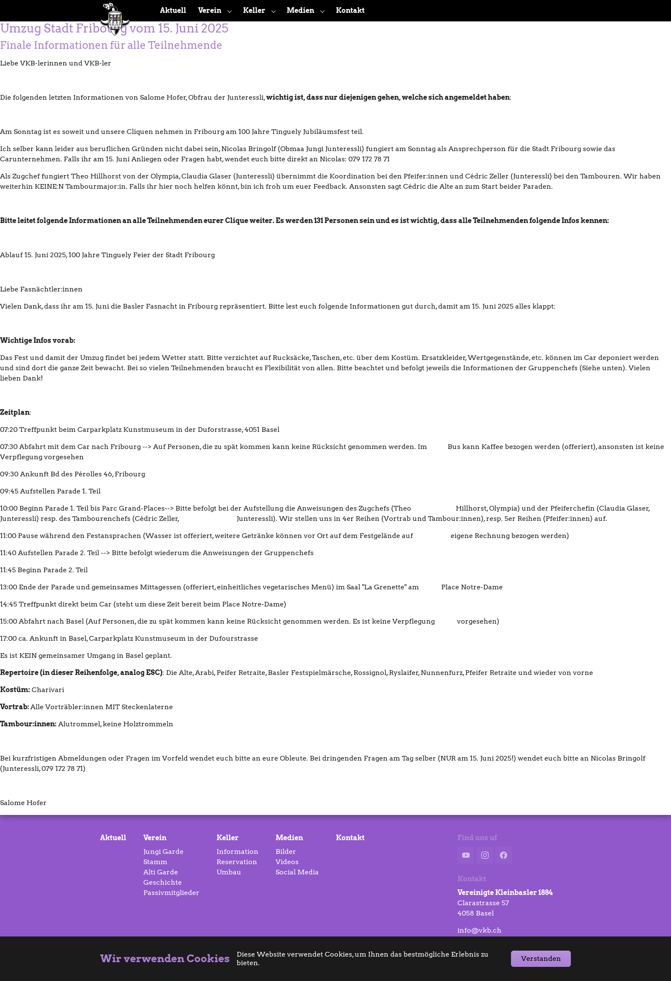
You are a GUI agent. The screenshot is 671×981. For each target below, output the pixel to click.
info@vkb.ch (479, 930)
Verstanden (541, 958)
